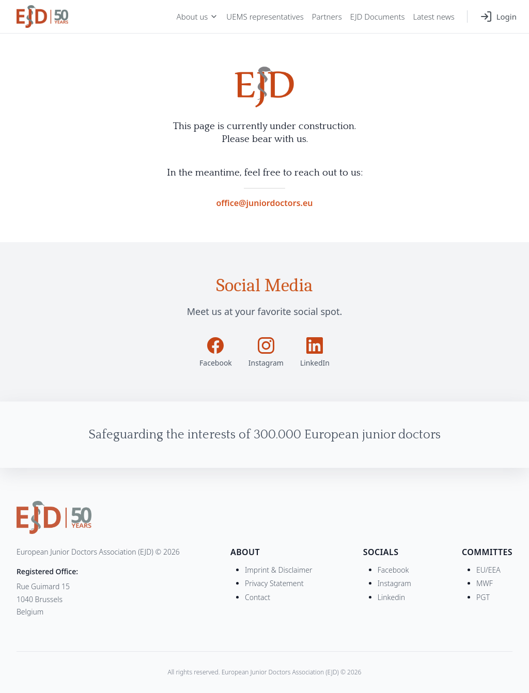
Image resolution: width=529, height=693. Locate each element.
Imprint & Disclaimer (279, 570)
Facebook (393, 570)
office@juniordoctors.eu (264, 203)
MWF (484, 583)
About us (198, 16)
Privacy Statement (274, 583)
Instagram (394, 583)
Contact (257, 597)
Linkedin (391, 597)
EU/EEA (488, 570)
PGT (483, 597)
